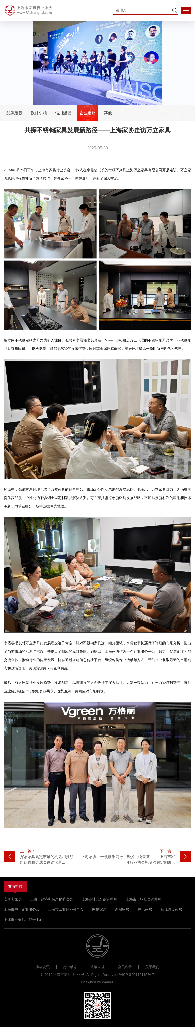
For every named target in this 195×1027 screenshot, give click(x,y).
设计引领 (39, 113)
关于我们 (152, 967)
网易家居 (99, 909)
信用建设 (63, 113)
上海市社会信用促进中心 (23, 920)
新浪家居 (122, 909)
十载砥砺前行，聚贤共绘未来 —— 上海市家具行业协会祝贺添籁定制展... (136, 856)
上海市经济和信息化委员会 (51, 899)
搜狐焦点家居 (171, 909)
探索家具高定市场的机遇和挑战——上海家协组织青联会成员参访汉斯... (59, 856)
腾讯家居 (145, 909)
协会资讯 (43, 967)
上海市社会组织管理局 (99, 899)
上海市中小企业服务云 (21, 909)
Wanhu (107, 982)
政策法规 (97, 967)
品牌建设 (14, 113)
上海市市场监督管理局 (143, 899)
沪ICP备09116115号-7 (136, 975)
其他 (108, 113)
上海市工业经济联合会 (66, 909)
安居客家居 (13, 899)
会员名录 (125, 967)
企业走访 (87, 113)
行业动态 (70, 967)
